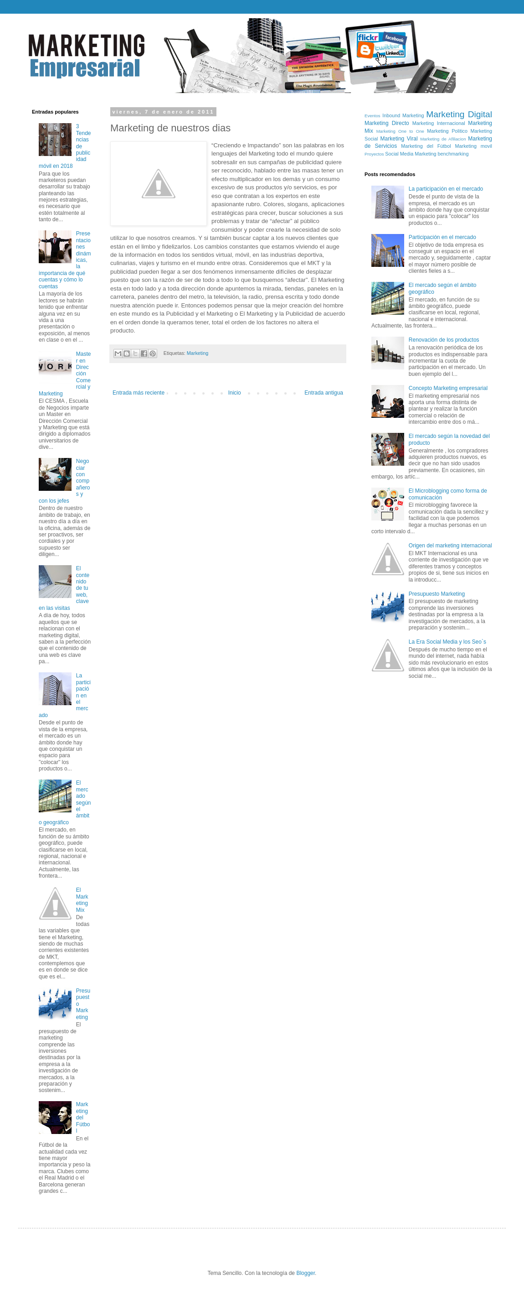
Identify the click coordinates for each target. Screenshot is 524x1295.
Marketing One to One (400, 131)
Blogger (305, 1273)
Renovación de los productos (444, 340)
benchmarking (453, 153)
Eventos (372, 115)
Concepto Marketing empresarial (448, 388)
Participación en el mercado (442, 237)
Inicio (234, 393)
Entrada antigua (323, 393)
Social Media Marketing (410, 153)
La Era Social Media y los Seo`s (447, 642)
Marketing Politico (447, 131)
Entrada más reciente (138, 393)
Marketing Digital (459, 114)
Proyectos (374, 153)
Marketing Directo (387, 123)
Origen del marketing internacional (450, 545)
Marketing (197, 353)
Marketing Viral (399, 138)
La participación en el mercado (446, 189)
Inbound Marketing (403, 115)
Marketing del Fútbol (83, 1117)
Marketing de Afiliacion (443, 138)
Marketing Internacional (438, 123)
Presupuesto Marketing (437, 594)
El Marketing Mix (82, 900)
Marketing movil (473, 146)
